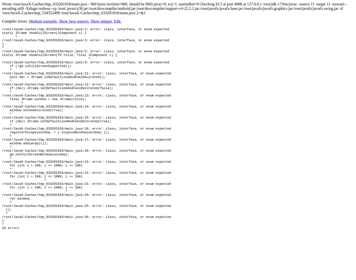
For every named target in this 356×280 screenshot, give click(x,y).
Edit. (118, 21)
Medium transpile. (43, 21)
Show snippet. (102, 21)
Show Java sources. (74, 21)
